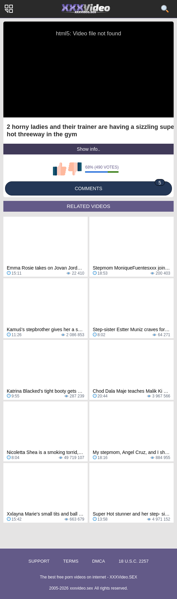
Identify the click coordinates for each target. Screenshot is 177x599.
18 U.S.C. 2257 (134, 561)
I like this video (59, 169)
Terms (71, 561)
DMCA (98, 561)
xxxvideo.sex (81, 588)
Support (39, 561)
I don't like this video (75, 169)
